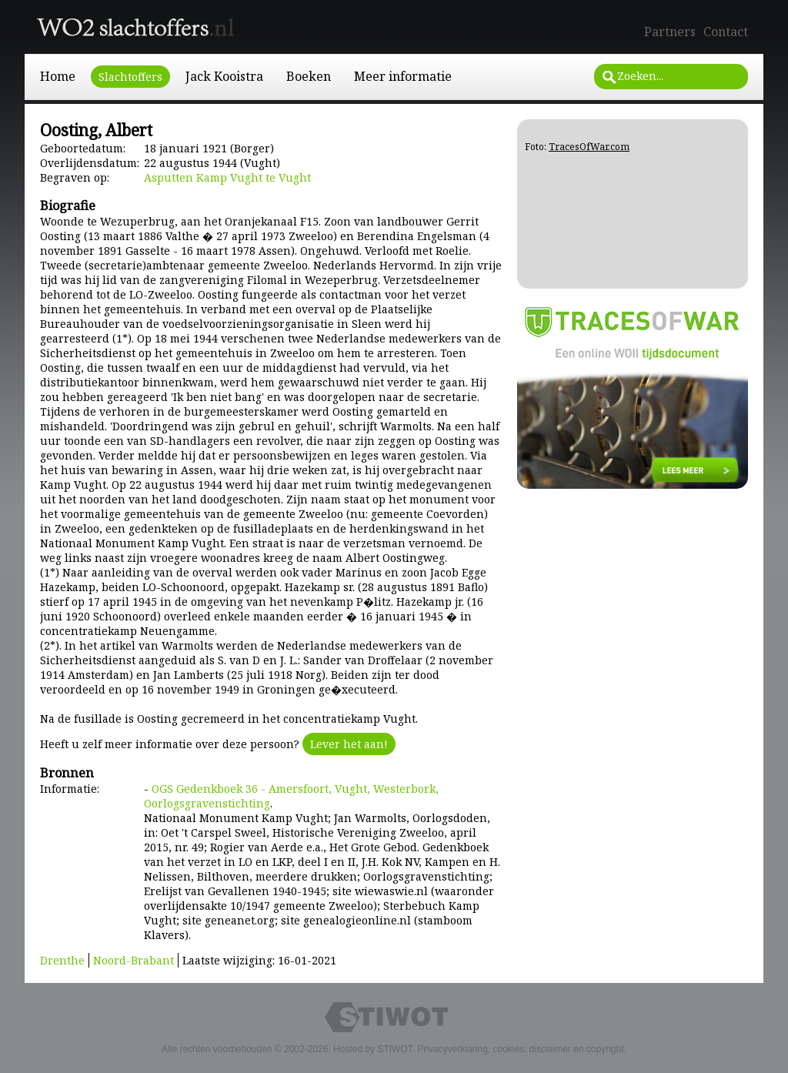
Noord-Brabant (133, 960)
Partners (670, 31)
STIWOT (394, 1049)
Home (57, 76)
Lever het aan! (349, 744)
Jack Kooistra (224, 76)
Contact (725, 31)
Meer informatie (403, 76)
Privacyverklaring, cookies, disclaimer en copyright (520, 1049)
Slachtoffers (130, 76)
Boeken (308, 76)
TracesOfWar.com (589, 146)
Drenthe (62, 960)
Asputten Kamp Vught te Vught (227, 177)
